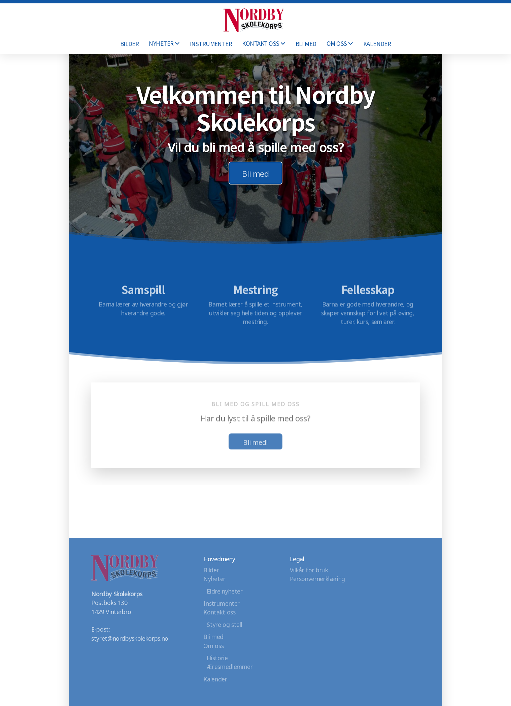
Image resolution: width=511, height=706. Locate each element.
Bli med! (255, 443)
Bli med (255, 173)
